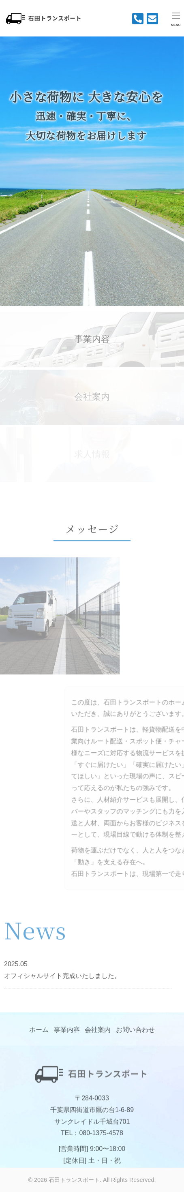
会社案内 (98, 1032)
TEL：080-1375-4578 (92, 1139)
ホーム (39, 1032)
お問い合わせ (135, 1032)
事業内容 (92, 343)
